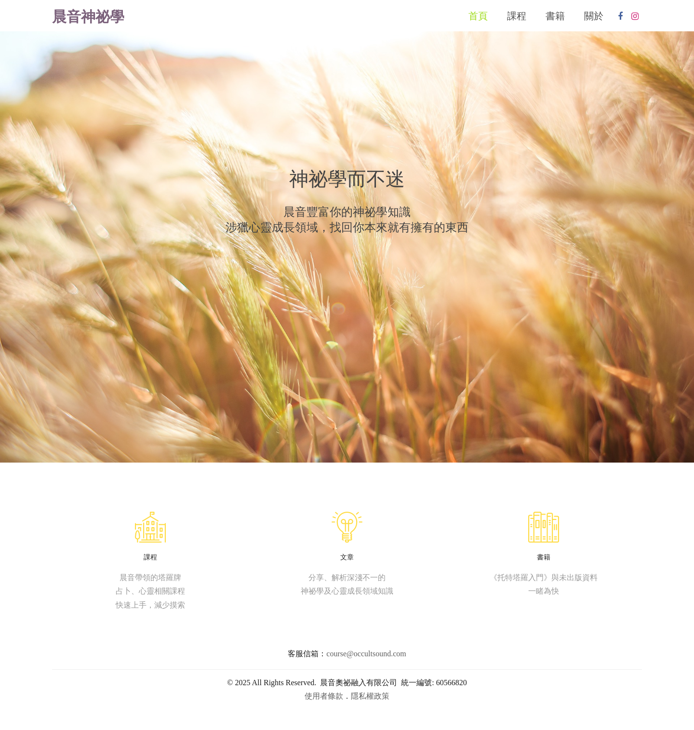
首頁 (478, 17)
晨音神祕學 (88, 18)
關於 (593, 17)
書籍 (555, 17)
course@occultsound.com (366, 654)
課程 (516, 17)
